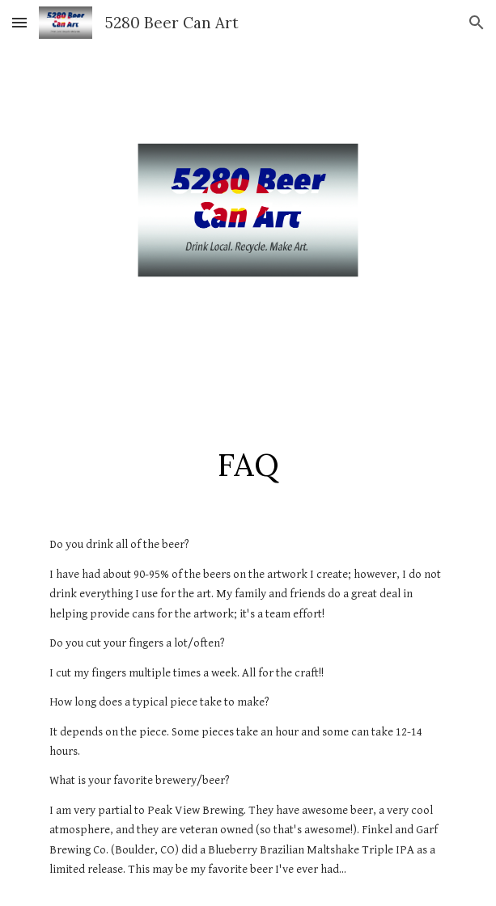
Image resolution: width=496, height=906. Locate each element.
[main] (248, 465)
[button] (19, 22)
